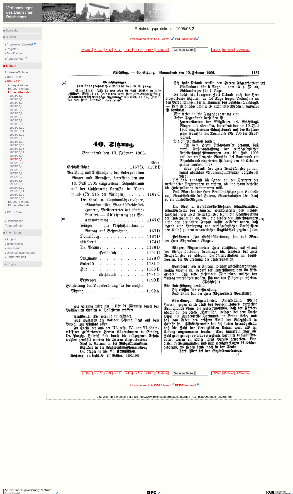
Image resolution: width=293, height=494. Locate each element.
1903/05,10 (17, 127)
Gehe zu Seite (183, 49)
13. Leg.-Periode (18, 205)
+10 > (149, 49)
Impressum (13, 248)
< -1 (118, 49)
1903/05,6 (16, 113)
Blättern (10, 65)
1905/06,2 (16, 159)
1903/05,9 (16, 124)
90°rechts (243, 49)
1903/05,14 (17, 141)
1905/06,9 (16, 184)
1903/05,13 (17, 138)
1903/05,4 (16, 106)
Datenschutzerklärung (20, 252)
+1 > (128, 49)
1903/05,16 (17, 148)
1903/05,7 (16, 117)
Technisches (14, 244)
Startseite (11, 30)
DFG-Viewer (164, 39)
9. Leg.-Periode (18, 85)
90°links (228, 49)
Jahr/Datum (14, 53)
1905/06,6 (16, 173)
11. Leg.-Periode (18, 92)
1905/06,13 (17, 198)
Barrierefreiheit (16, 257)
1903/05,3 (16, 102)
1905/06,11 (17, 191)
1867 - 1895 (14, 77)
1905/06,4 (16, 166)
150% (216, 49)
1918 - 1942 (14, 212)
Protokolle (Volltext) (21, 44)
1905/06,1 (16, 155)
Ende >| (162, 49)
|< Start (86, 49)
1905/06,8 (16, 180)
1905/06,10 (17, 187)
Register (12, 49)
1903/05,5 (16, 110)
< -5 (108, 49)
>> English (10, 264)
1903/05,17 (17, 152)
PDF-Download (187, 39)
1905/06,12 (17, 194)
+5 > (138, 49)
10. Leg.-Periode (18, 88)
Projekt (11, 239)
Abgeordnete (16, 58)
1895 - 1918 (14, 81)
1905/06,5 (16, 170)
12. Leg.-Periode (18, 201)
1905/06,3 (16, 163)
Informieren (13, 232)
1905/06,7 (16, 177)
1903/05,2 (16, 99)
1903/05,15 (17, 145)
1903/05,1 (16, 95)
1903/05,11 (17, 131)
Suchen (10, 37)
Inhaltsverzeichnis (141, 39)
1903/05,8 (16, 120)
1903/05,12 (17, 134)
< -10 (98, 49)
